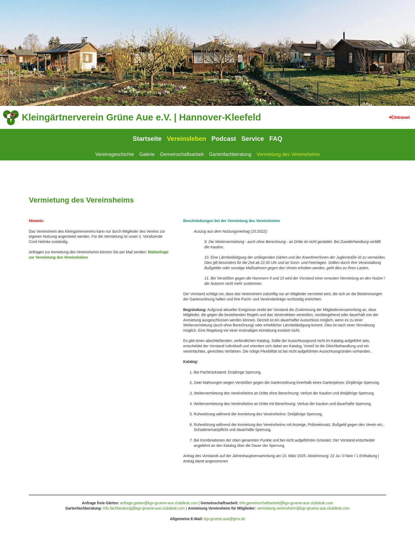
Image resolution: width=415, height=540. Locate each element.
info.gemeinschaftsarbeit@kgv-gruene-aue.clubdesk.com (286, 503)
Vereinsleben (186, 138)
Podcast (223, 138)
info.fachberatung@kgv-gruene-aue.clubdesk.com (144, 508)
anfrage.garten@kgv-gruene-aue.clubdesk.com (159, 503)
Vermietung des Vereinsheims (288, 154)
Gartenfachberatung (230, 154)
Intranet (399, 117)
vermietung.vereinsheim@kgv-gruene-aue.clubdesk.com (303, 508)
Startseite (147, 138)
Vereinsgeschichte (114, 154)
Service (252, 138)
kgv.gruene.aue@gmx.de (224, 519)
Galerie (147, 154)
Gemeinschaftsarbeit (182, 154)
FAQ (275, 138)
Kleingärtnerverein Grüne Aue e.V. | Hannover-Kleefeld (141, 117)
